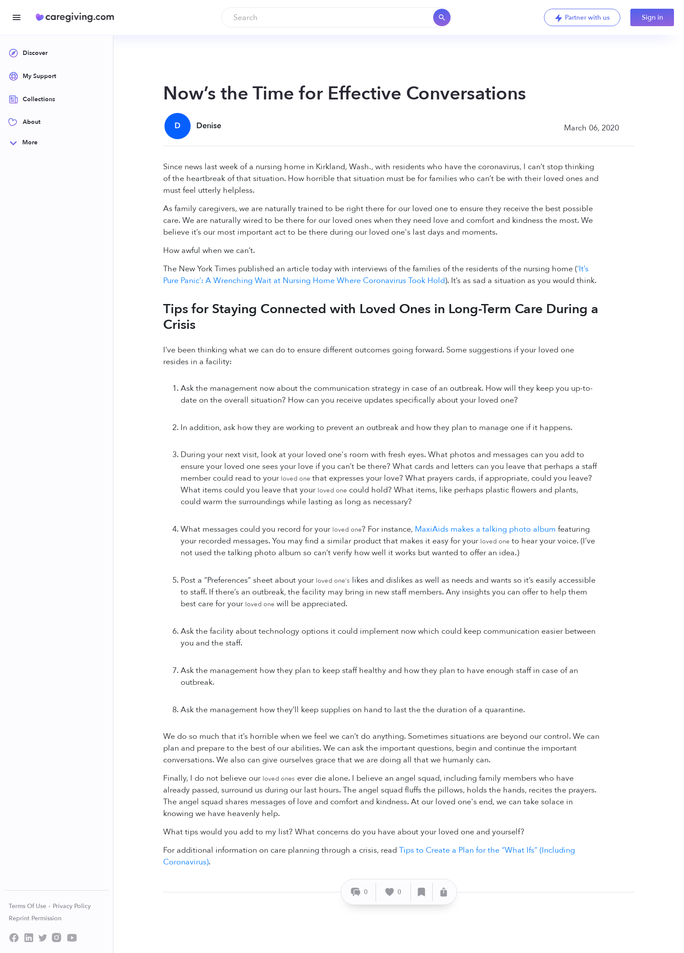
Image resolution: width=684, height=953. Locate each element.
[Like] (393, 892)
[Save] (422, 892)
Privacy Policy (72, 906)
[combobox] (336, 17)
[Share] (444, 892)
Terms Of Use (30, 906)
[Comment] (359, 892)
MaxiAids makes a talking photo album (485, 529)
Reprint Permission (35, 918)
